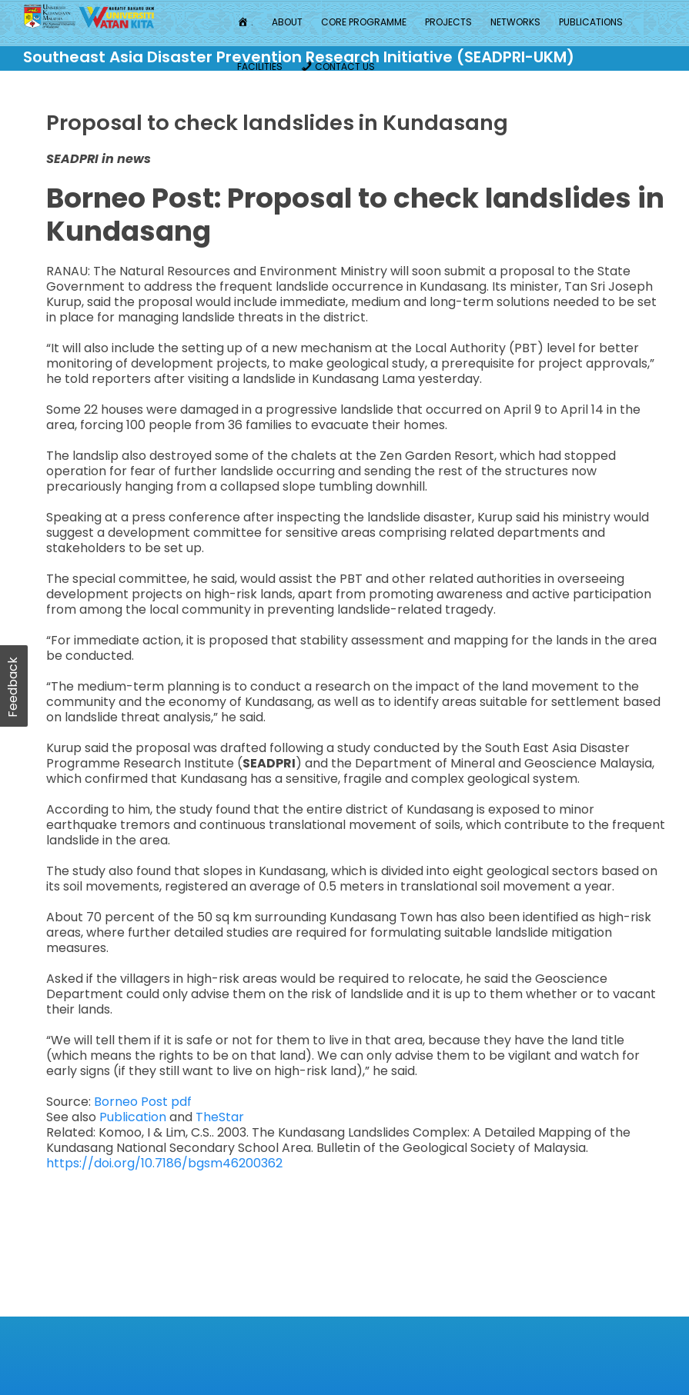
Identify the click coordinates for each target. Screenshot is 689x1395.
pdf (181, 1101)
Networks (515, 21)
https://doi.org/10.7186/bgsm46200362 (164, 1163)
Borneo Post (132, 1101)
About (287, 21)
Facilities (260, 66)
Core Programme (363, 21)
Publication (134, 1117)
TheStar (220, 1117)
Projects (448, 21)
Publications (591, 21)
